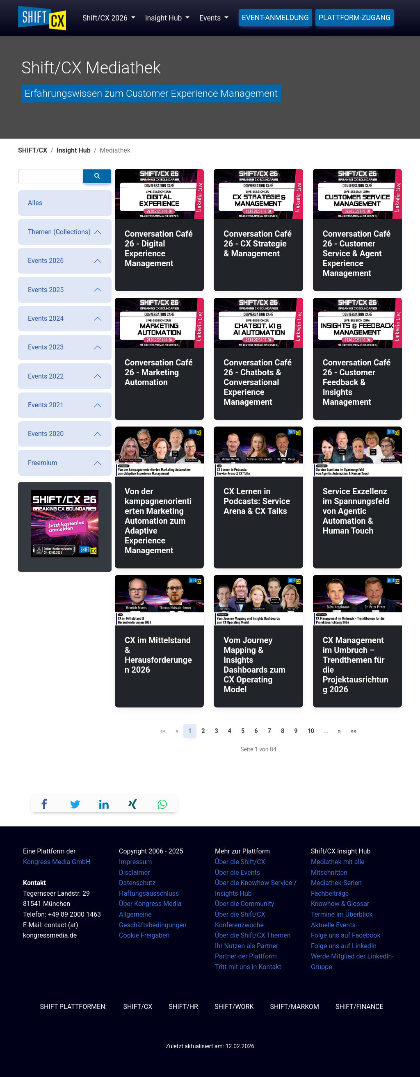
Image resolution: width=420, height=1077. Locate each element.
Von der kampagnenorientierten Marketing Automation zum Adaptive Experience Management (158, 520)
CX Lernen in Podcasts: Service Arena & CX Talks (257, 501)
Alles (35, 203)
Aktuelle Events (333, 925)
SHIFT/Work (234, 1007)
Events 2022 (46, 376)
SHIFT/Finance (359, 1007)
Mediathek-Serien (336, 883)
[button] (46, 803)
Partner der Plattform (246, 956)
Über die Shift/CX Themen (253, 935)
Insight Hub (74, 150)
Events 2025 (46, 290)
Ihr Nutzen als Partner (246, 946)
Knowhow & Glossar (340, 904)
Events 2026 (46, 261)
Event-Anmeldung (275, 18)
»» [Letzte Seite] (353, 731)
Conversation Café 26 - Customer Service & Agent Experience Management (357, 253)
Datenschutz (137, 883)
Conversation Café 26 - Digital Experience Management (159, 248)
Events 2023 (46, 347)
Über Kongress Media (150, 904)
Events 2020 (46, 434)
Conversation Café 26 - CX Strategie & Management (258, 243)
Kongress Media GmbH (56, 862)
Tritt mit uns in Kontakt (248, 967)
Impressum (135, 862)
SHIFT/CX (32, 150)
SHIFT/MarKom (294, 1007)
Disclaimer (134, 872)
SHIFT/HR (183, 1007)
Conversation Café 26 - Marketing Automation (159, 372)
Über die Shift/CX (240, 862)
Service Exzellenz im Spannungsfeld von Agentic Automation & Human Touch (356, 511)
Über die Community (244, 904)
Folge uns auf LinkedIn (344, 946)
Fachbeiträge (330, 893)
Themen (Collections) (59, 232)
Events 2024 (46, 318)
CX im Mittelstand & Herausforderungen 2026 (158, 655)
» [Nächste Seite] (339, 731)
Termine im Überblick (341, 914)
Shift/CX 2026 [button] (105, 18)
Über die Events (237, 872)
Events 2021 (46, 405)
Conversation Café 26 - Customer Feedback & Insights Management (357, 382)
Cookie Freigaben (144, 935)
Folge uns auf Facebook (346, 935)
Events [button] (210, 18)
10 (310, 731)
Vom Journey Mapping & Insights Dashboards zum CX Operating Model (254, 664)
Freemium (42, 463)
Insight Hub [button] (164, 18)
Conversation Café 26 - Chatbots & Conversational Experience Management (258, 382)
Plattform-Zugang (354, 18)
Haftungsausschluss (149, 893)
